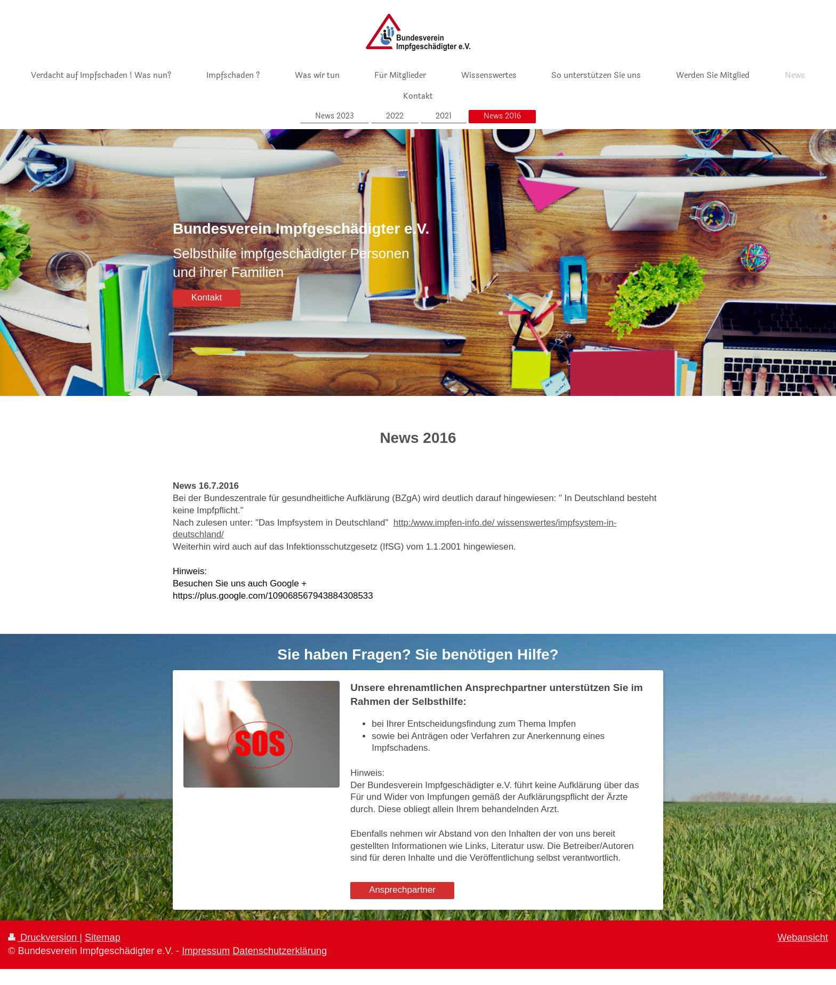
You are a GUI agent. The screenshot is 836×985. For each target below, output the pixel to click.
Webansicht (802, 937)
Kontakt (206, 297)
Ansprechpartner (402, 890)
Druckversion (43, 937)
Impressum (206, 951)
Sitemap (102, 937)
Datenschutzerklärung (279, 951)
